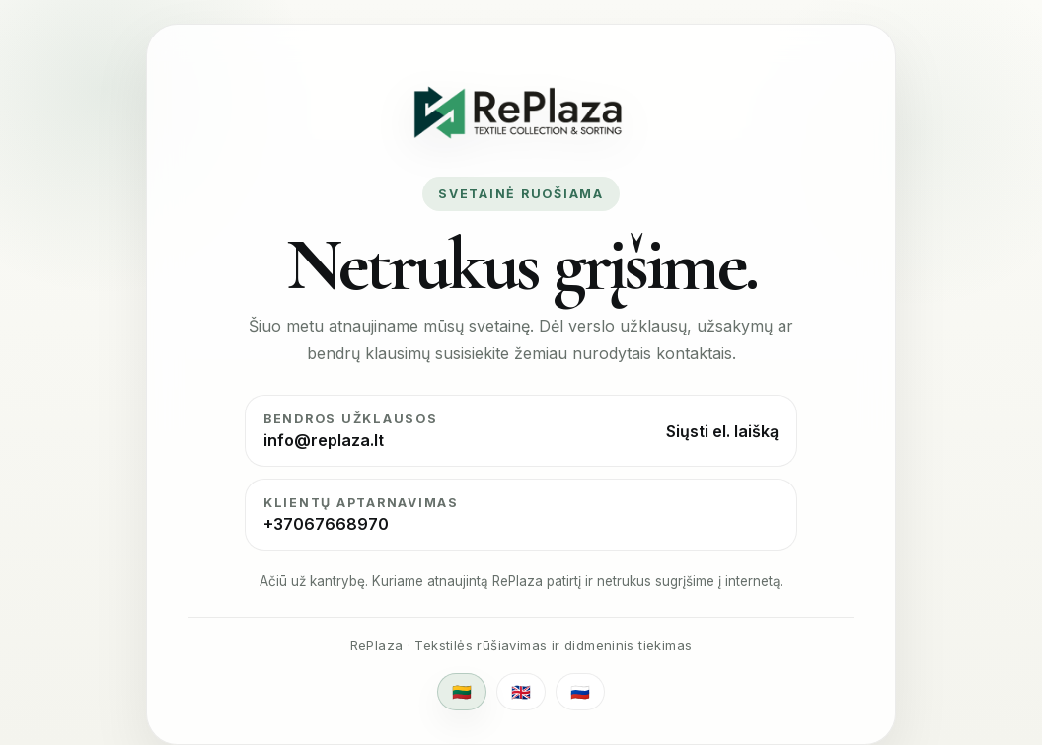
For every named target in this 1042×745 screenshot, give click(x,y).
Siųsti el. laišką (722, 431)
